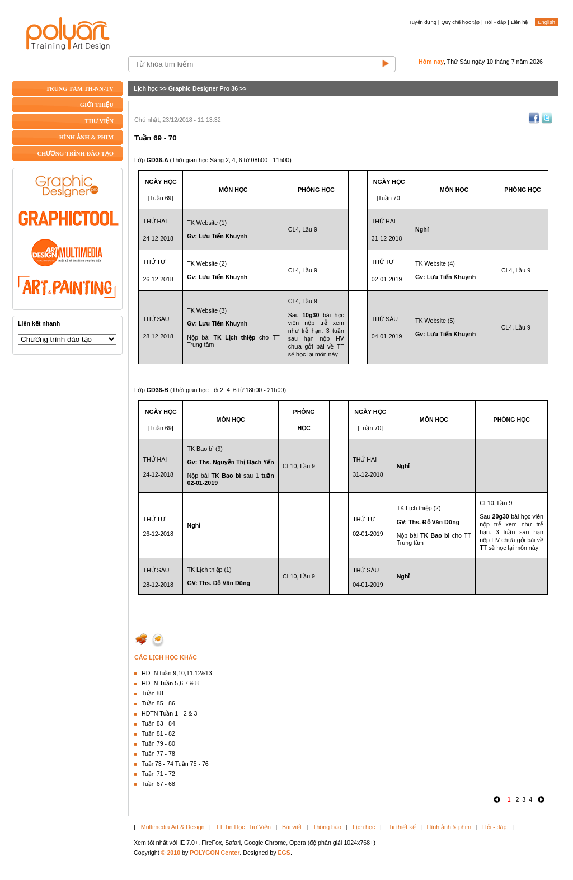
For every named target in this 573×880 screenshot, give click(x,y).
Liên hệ (519, 22)
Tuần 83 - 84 (158, 723)
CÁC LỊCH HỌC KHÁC (165, 657)
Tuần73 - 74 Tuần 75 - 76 (175, 763)
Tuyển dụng (422, 22)
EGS (284, 852)
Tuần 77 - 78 (158, 753)
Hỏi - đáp (495, 22)
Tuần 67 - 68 (158, 783)
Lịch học (146, 88)
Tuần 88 (152, 693)
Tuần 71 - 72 (158, 773)
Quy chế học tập (461, 22)
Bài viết (292, 826)
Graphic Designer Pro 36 (203, 88)
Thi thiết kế (400, 826)
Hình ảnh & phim (449, 826)
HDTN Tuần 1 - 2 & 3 (170, 713)
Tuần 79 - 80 (158, 743)
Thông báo (327, 826)
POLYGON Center (214, 852)
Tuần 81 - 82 (158, 733)
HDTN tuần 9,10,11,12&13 (177, 673)
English (546, 22)
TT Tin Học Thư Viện (243, 826)
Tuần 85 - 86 (158, 703)
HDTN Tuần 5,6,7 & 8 (170, 683)
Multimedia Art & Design (173, 826)
